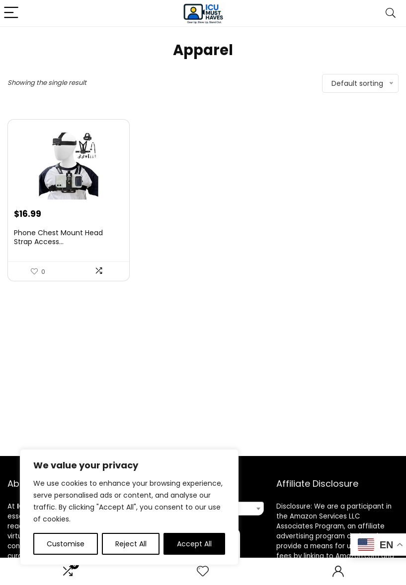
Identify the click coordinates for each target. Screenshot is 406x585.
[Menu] (12, 13)
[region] (129, 507)
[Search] (391, 13)
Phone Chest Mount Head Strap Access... (58, 237)
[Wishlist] (203, 571)
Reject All (131, 544)
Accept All (194, 544)
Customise (65, 544)
